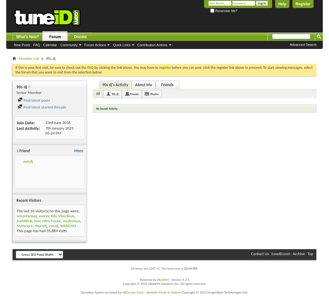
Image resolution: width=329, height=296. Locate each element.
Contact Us (260, 253)
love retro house (47, 221)
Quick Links (121, 45)
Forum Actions (95, 45)
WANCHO (68, 225)
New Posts (22, 45)
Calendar (50, 45)
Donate (80, 37)
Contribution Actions (152, 45)
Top (310, 253)
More (78, 150)
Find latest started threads (42, 107)
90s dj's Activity (115, 84)
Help (282, 4)
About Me (143, 84)
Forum (55, 37)
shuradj (41, 225)
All (98, 94)
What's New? (27, 37)
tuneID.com (280, 253)
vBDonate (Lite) (132, 292)
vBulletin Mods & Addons (163, 292)
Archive (299, 253)
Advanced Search (303, 44)
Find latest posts (34, 100)
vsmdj (28, 161)
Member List (29, 58)
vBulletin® (164, 280)
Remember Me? (223, 11)
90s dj (115, 94)
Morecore (25, 225)
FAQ (36, 45)
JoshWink (24, 221)
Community (69, 45)
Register (303, 4)
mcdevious (71, 221)
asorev (44, 216)
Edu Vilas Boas (63, 216)
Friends (167, 84)
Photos (154, 94)
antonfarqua (27, 216)
